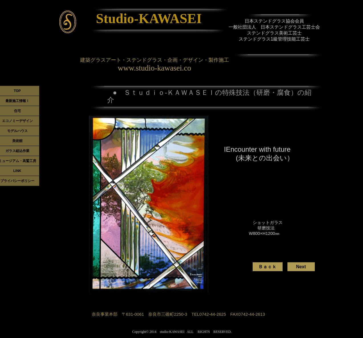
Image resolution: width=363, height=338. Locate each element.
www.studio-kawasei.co (154, 68)
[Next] (301, 266)
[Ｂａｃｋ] (268, 266)
